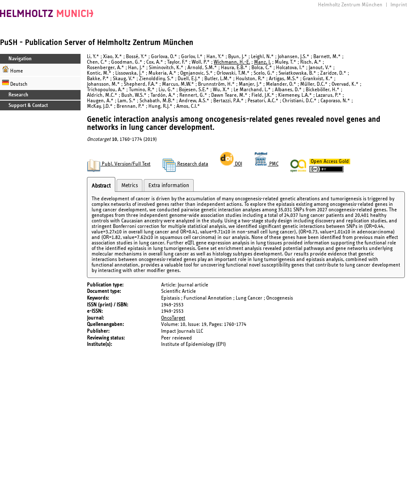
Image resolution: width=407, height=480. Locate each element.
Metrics (129, 185)
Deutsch (15, 83)
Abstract (101, 186)
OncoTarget (173, 318)
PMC (266, 164)
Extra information (168, 185)
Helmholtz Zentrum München (350, 5)
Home (12, 70)
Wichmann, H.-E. (232, 62)
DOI (231, 164)
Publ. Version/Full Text (119, 164)
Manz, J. (262, 62)
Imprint (398, 5)
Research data (185, 164)
